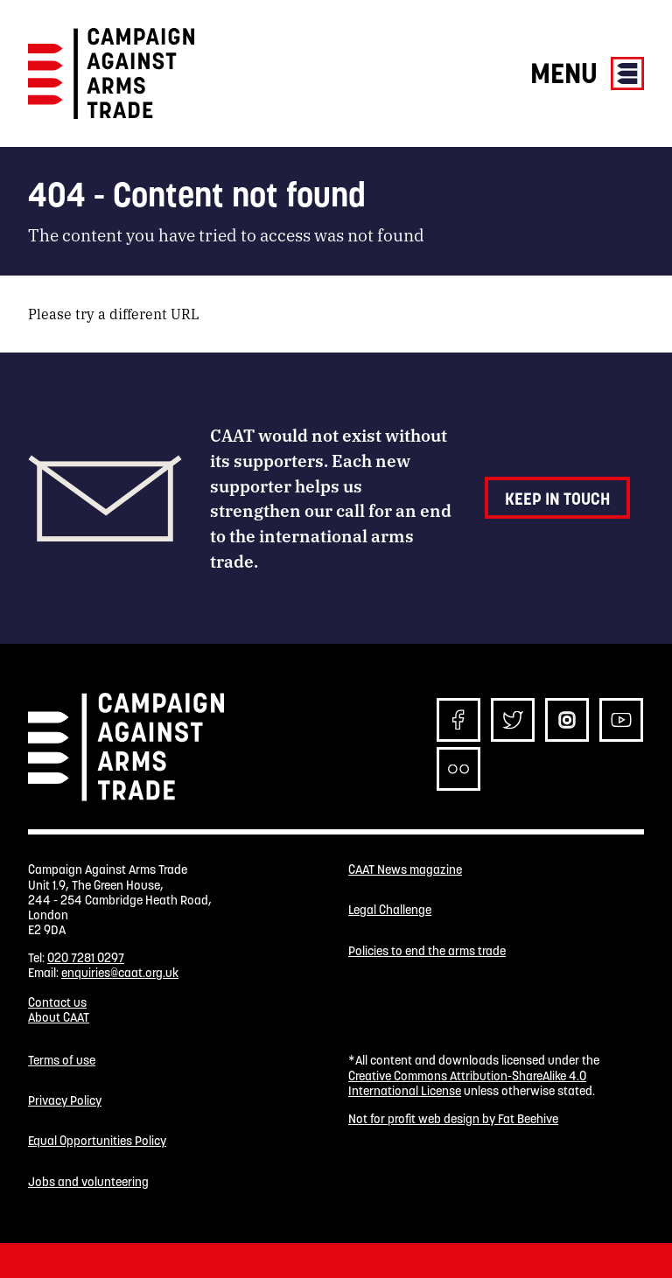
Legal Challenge (389, 910)
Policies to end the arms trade (427, 951)
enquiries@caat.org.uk (119, 973)
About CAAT (58, 1017)
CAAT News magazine (405, 869)
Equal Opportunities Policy (97, 1141)
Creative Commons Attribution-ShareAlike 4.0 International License (467, 1083)
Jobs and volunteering (88, 1182)
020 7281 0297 (85, 958)
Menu (587, 73)
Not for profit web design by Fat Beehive (453, 1119)
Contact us (57, 1002)
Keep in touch (557, 498)
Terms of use (61, 1060)
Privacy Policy (65, 1100)
